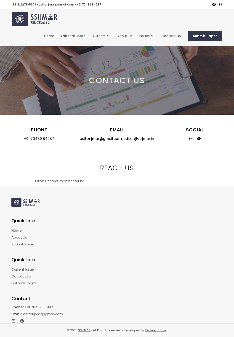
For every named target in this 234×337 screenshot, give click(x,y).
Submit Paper (23, 244)
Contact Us (21, 276)
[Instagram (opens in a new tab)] (220, 4)
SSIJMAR (84, 330)
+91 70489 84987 (89, 4)
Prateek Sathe (155, 330)
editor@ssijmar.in (138, 138)
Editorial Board (23, 283)
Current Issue (22, 269)
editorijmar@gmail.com (56, 4)
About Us (19, 237)
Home (16, 230)
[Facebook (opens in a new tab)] (214, 4)
